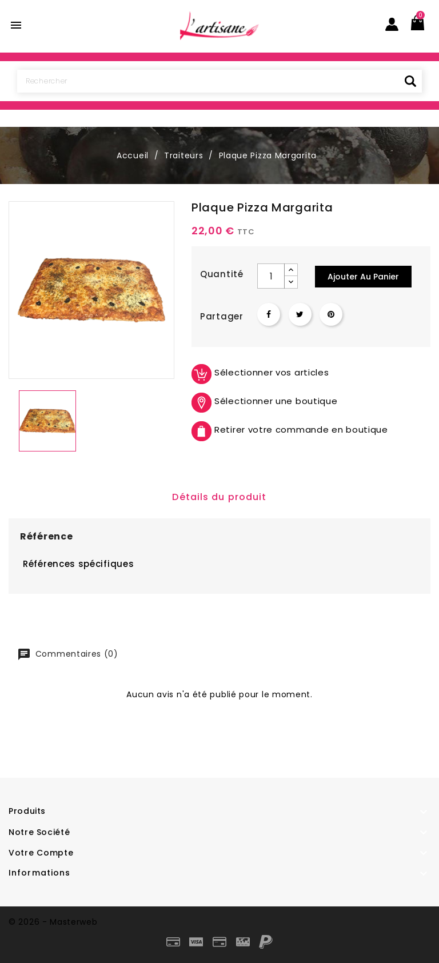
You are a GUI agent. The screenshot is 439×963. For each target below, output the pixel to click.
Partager (268, 314)
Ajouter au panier (363, 276)
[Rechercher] (219, 81)
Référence (46, 536)
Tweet (300, 314)
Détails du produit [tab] (219, 497)
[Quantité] (271, 276)
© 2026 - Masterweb (53, 922)
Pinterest (331, 314)
